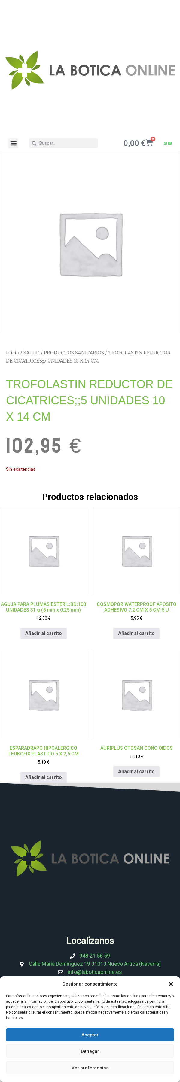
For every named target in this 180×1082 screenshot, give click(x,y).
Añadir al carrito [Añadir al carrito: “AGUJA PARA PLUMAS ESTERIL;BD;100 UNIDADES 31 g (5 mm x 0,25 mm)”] (43, 633)
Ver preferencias (90, 1068)
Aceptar (90, 1035)
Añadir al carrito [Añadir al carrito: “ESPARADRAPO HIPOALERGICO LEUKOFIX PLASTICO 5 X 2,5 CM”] (43, 777)
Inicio (12, 353)
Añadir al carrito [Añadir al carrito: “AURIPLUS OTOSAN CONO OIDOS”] (136, 771)
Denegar (90, 1051)
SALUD (31, 353)
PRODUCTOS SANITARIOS (74, 353)
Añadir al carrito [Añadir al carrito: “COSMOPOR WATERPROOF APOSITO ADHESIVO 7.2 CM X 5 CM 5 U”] (136, 633)
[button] (171, 984)
